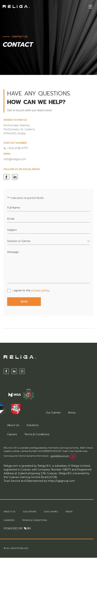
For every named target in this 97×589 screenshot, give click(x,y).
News (71, 412)
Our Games (53, 412)
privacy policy (40, 290)
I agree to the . (31, 290)
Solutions (32, 425)
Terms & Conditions (36, 434)
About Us (9, 511)
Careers (12, 434)
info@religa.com (15, 159)
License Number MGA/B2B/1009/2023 (40, 451)
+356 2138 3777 (17, 148)
